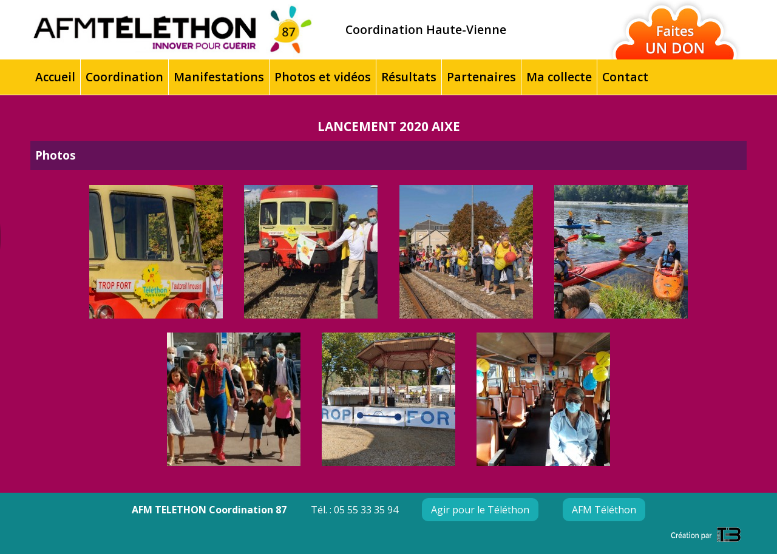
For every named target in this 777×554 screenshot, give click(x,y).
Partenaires (481, 77)
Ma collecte (559, 77)
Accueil (55, 77)
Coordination (124, 77)
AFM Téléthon (604, 509)
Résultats (408, 77)
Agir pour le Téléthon (480, 509)
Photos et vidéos (322, 77)
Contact (625, 77)
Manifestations (219, 77)
